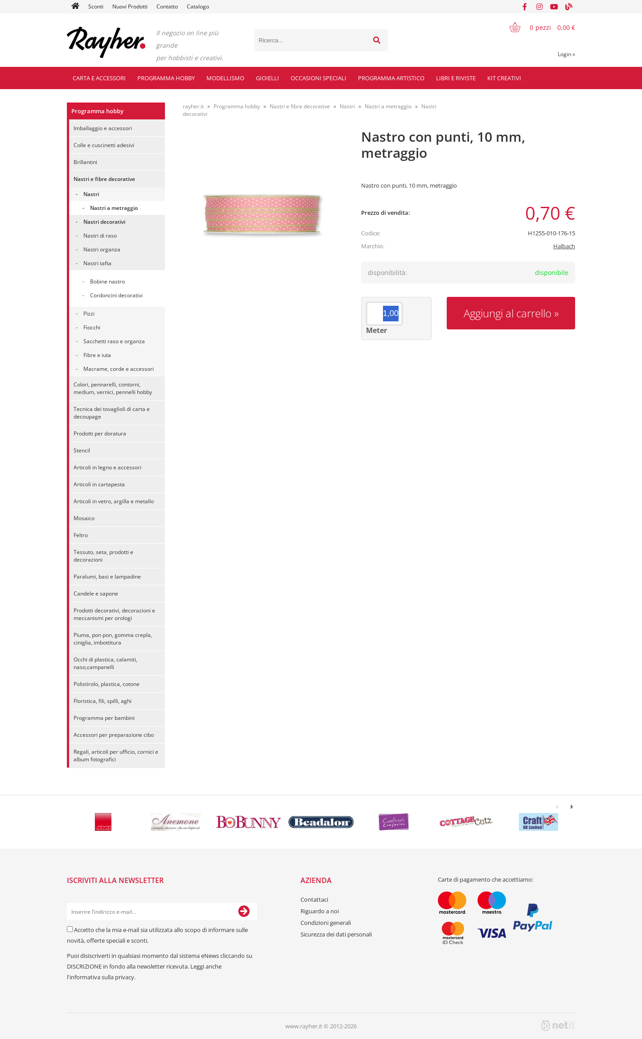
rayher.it (193, 106)
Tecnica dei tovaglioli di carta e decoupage (112, 412)
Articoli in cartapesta (99, 484)
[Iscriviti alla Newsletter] (243, 911)
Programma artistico (391, 78)
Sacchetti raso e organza (114, 341)
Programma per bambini (104, 718)
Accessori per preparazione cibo (114, 735)
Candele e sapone (96, 593)
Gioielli (267, 78)
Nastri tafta (97, 263)
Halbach (564, 246)
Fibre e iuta (97, 355)
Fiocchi (91, 327)
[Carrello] (536, 27)
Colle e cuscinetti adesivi (104, 145)
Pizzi (89, 313)
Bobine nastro (107, 281)
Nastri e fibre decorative (104, 179)
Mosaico (84, 518)
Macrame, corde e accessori (118, 369)
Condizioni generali (325, 923)
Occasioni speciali (318, 78)
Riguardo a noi (319, 911)
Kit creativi (504, 78)
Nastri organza (101, 249)
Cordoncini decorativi (116, 295)
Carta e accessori (99, 78)
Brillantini (85, 162)
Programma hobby (166, 78)
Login (566, 54)
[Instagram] (539, 6)
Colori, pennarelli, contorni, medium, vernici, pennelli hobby (113, 388)
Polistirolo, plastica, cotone (107, 684)
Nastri (91, 194)
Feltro (81, 535)
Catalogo (198, 6)
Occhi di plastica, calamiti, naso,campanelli (105, 663)
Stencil (82, 450)
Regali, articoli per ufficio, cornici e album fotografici (116, 755)
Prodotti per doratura (100, 433)
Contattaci (314, 899)
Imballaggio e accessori (103, 128)
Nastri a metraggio (114, 208)
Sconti (95, 6)
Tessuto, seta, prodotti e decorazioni (103, 555)
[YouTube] (554, 6)
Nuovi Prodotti (130, 6)
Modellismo (225, 78)
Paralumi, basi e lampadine (107, 576)
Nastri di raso (100, 235)
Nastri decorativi (104, 222)
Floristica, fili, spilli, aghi (103, 701)
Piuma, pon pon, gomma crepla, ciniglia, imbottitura (113, 638)
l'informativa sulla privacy (100, 977)
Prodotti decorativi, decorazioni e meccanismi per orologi (114, 614)
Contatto (167, 6)
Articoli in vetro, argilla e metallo (114, 501)
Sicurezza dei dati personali (336, 934)
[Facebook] (525, 6)
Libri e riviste (456, 78)
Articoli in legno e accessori (107, 467)
